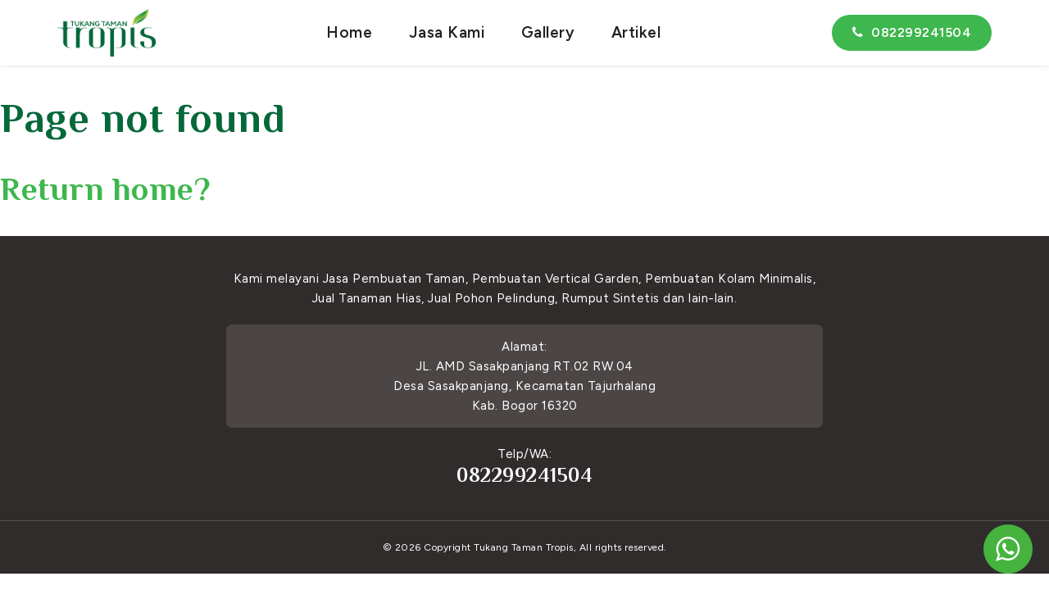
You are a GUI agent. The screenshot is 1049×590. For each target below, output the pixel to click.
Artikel (636, 32)
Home (349, 32)
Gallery (548, 32)
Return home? (105, 188)
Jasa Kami (447, 32)
